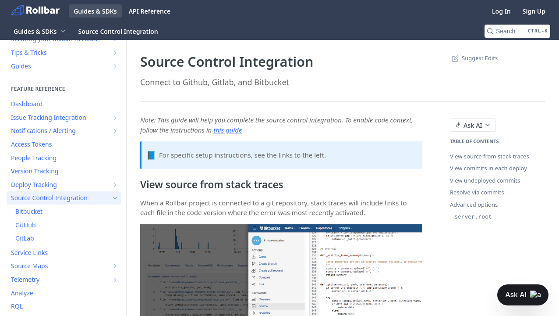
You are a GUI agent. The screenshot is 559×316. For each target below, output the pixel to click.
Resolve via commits (477, 192)
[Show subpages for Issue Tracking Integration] (115, 117)
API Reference (150, 11)
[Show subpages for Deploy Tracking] (115, 184)
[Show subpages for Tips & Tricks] (115, 52)
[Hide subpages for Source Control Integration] (115, 197)
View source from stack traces (489, 156)
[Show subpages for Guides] (115, 66)
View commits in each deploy (488, 168)
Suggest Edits (474, 58)
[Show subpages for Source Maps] (115, 265)
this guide (227, 130)
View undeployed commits (485, 180)
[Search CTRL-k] (517, 31)
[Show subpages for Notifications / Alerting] (115, 130)
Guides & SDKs (95, 11)
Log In (501, 11)
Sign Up (534, 11)
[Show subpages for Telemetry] (115, 279)
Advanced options (474, 204)
